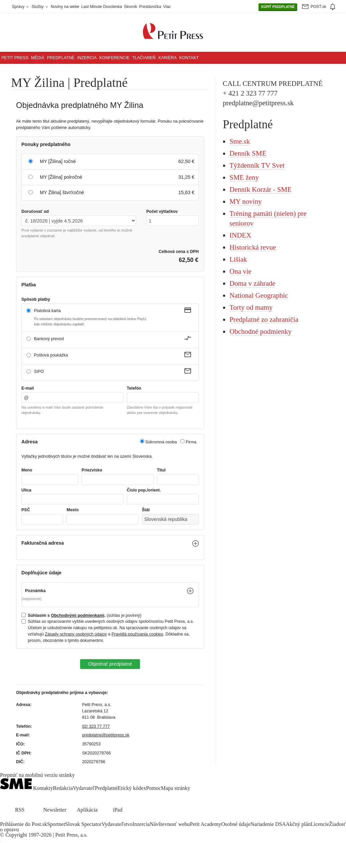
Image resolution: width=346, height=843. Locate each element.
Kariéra (167, 57)
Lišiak (238, 259)
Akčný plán (298, 824)
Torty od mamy (251, 307)
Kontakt (189, 57)
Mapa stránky (175, 788)
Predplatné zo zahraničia (263, 319)
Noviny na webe (65, 6)
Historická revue (252, 247)
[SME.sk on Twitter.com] (12, 819)
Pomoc (153, 788)
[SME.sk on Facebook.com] (4, 819)
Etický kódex (132, 788)
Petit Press (14, 57)
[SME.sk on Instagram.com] (20, 819)
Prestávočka (150, 6)
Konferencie (114, 57)
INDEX (240, 235)
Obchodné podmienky (260, 331)
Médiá (37, 57)
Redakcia (63, 788)
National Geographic (258, 295)
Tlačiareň (144, 57)
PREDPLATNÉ (278, 7)
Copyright (16, 835)
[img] (332, 6)
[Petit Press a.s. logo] (173, 27)
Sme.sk (239, 141)
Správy (21, 6)
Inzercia (87, 57)
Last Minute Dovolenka (101, 6)
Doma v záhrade (252, 283)
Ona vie (240, 271)
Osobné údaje (235, 824)
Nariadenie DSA (268, 824)
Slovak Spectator (83, 824)
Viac (167, 6)
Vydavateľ (84, 788)
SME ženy (244, 177)
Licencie (320, 824)
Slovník (130, 6)
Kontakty (43, 788)
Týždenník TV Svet (257, 165)
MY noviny (245, 201)
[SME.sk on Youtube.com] (27, 819)
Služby (39, 6)
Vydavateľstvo (117, 824)
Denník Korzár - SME (260, 189)
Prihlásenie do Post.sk (23, 824)
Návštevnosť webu (170, 824)
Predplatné (60, 57)
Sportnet (56, 824)
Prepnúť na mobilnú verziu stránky (37, 775)
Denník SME (247, 153)
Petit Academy (205, 824)
